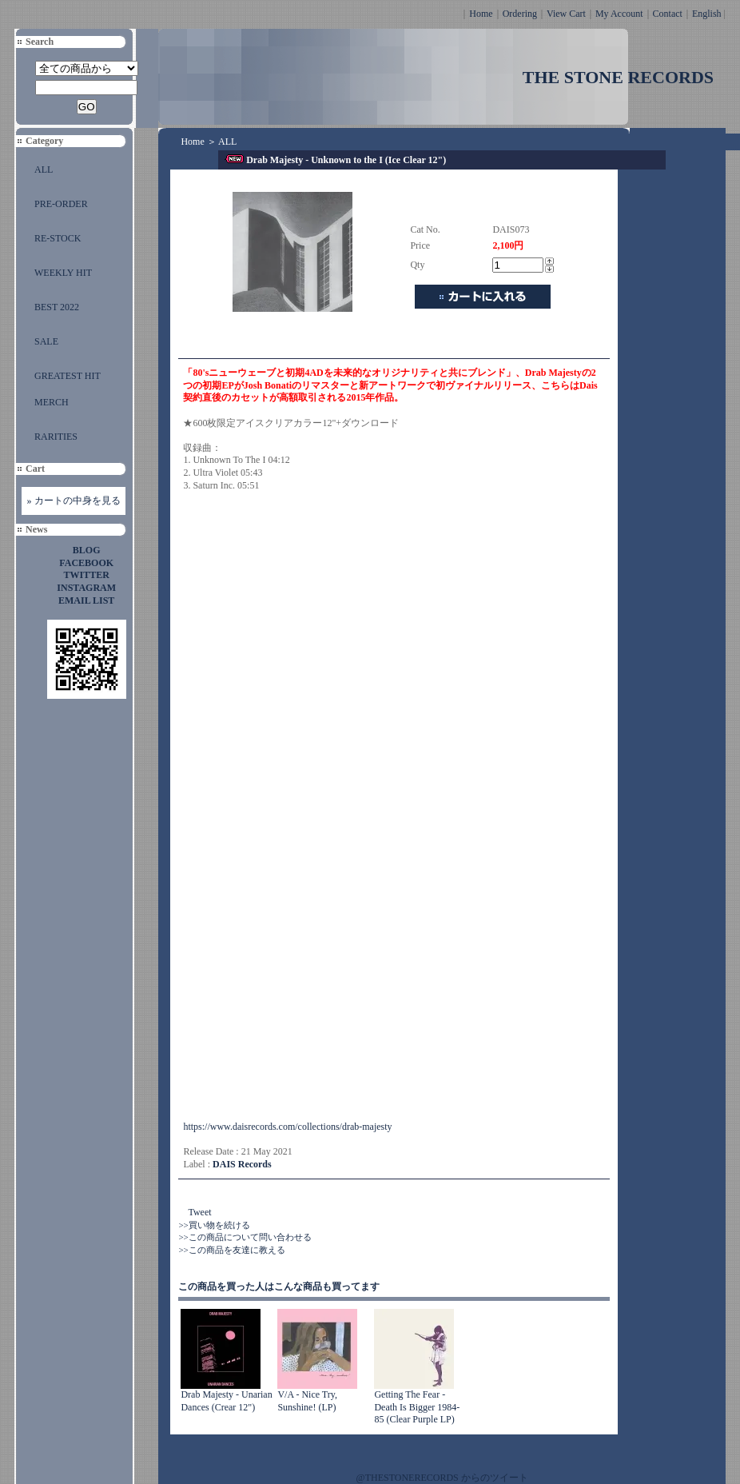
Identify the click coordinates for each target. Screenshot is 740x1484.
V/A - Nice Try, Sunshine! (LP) (307, 1401)
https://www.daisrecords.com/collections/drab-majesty (287, 1126)
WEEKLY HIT (63, 272)
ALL (43, 169)
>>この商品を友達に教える (231, 1250)
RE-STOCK (57, 238)
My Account (619, 13)
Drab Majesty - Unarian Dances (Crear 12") (226, 1401)
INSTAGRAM (86, 587)
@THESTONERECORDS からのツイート (442, 1477)
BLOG (87, 550)
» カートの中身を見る (74, 500)
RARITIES (56, 436)
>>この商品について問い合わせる (244, 1237)
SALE (46, 341)
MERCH (51, 402)
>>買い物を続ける (213, 1225)
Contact (667, 13)
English (707, 13)
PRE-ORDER (61, 203)
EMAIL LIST (86, 600)
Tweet (199, 1212)
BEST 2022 (56, 307)
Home (480, 13)
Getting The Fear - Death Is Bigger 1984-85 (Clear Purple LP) (417, 1407)
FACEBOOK (86, 562)
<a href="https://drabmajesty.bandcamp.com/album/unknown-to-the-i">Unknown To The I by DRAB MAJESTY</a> (323, 920)
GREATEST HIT (67, 375)
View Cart (566, 13)
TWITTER (86, 574)
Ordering (520, 13)
